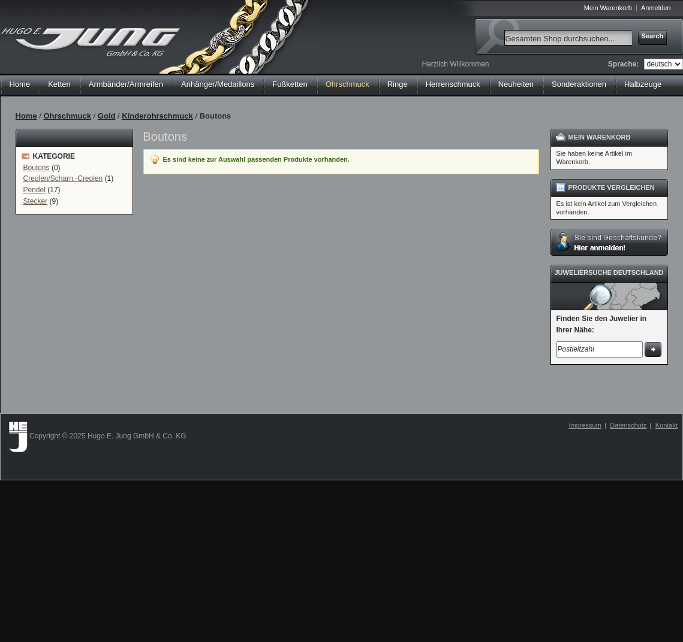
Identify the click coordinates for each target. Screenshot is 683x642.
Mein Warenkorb (608, 7)
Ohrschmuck (67, 115)
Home (20, 84)
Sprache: (623, 64)
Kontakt (666, 425)
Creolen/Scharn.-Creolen (63, 178)
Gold (107, 115)
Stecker (35, 201)
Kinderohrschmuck (157, 115)
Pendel (34, 190)
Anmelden (656, 7)
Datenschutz (628, 425)
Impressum (584, 425)
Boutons (36, 167)
